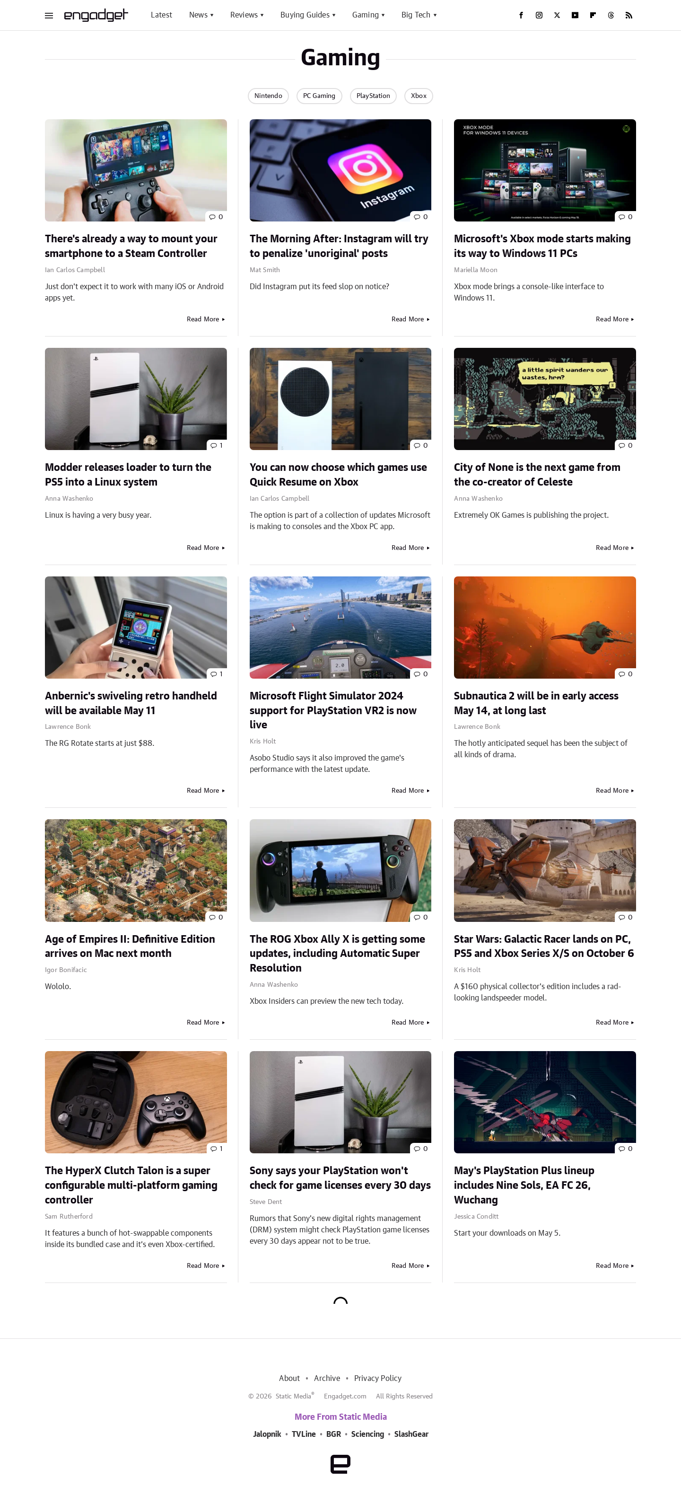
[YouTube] (575, 15)
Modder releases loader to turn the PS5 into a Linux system (128, 474)
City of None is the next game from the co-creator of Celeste (537, 474)
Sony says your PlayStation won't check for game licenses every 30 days (340, 1178)
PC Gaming (319, 96)
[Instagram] (539, 15)
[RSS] (629, 15)
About (289, 1378)
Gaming (365, 15)
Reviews (244, 15)
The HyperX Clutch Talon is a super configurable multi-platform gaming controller (131, 1185)
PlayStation (373, 96)
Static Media (293, 1396)
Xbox (419, 96)
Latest (161, 15)
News (198, 15)
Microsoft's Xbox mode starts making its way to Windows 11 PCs (542, 246)
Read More (203, 319)
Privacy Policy (378, 1378)
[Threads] (611, 15)
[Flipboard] (593, 15)
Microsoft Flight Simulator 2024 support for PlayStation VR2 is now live (333, 711)
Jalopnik (267, 1434)
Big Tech (416, 15)
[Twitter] (557, 15)
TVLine (304, 1434)
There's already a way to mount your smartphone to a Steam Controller (131, 246)
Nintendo (268, 96)
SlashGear (411, 1434)
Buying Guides (305, 15)
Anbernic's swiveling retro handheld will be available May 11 (131, 703)
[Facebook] (521, 15)
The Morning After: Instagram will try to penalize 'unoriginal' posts (339, 246)
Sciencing (367, 1434)
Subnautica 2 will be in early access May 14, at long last (536, 703)
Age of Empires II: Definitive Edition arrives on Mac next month (130, 946)
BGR (333, 1434)
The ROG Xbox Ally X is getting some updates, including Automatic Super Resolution (337, 954)
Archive (327, 1378)
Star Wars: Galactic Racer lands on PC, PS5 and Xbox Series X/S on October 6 (544, 946)
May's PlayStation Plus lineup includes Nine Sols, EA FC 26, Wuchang (524, 1185)
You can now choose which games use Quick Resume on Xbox (338, 474)
